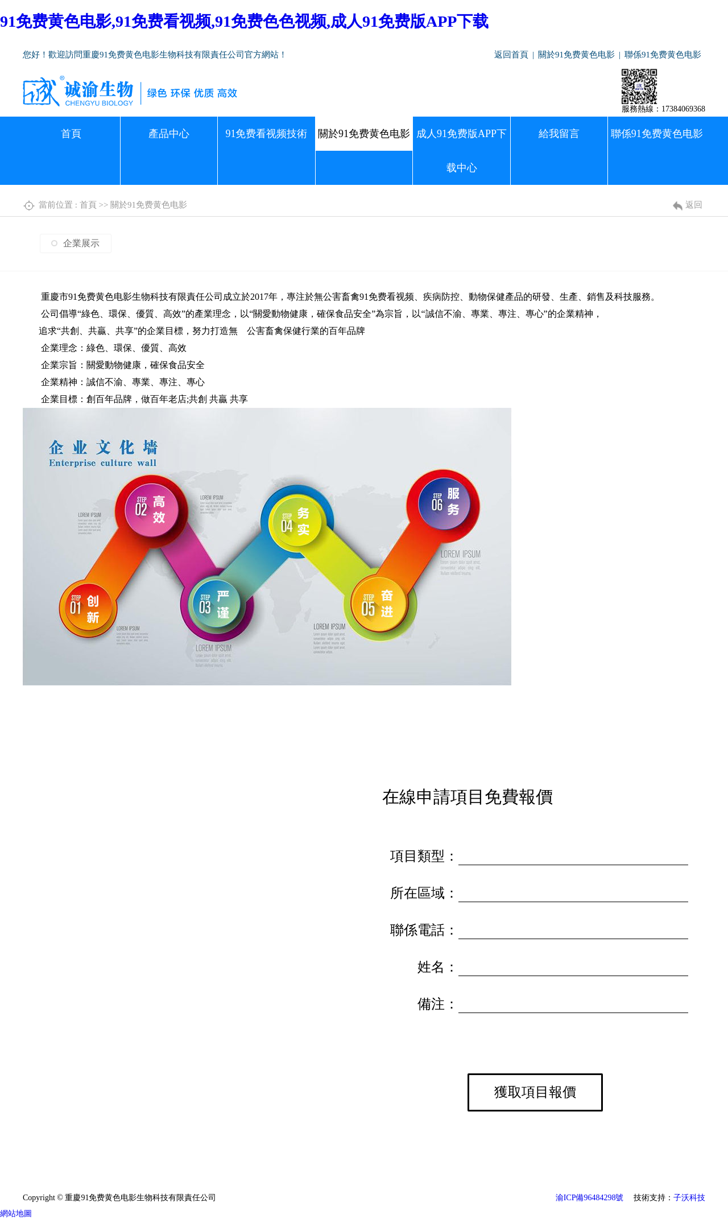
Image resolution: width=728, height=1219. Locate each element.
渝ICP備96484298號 (590, 1197)
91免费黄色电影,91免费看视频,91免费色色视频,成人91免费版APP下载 (244, 21)
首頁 (71, 133)
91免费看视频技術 (266, 133)
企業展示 (81, 243)
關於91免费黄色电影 (576, 54)
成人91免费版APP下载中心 (461, 150)
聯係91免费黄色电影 (662, 54)
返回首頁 (511, 54)
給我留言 (559, 133)
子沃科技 (689, 1197)
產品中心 (168, 133)
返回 (693, 204)
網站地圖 (16, 1213)
